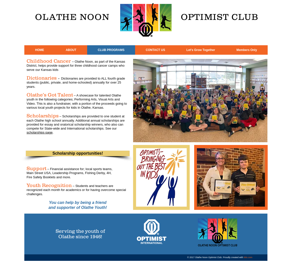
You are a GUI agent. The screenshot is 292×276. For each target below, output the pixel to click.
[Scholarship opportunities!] (78, 153)
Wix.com (248, 257)
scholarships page (40, 132)
